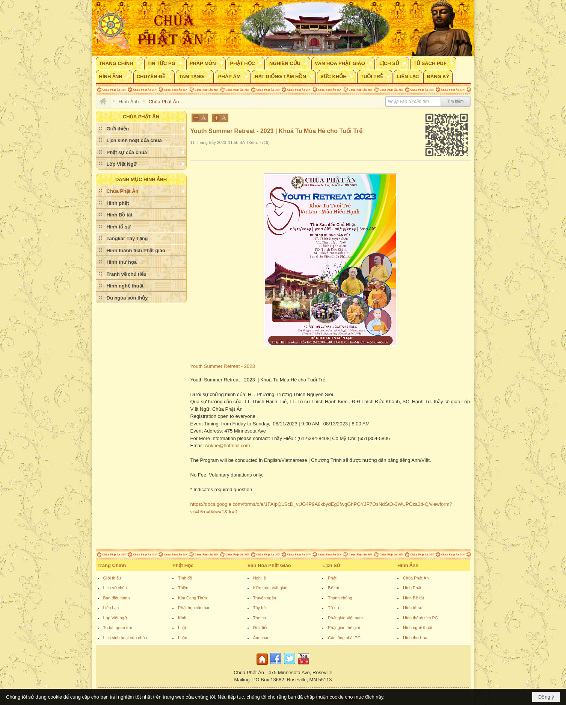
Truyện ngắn (264, 598)
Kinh (182, 618)
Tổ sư (333, 607)
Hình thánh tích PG (420, 618)
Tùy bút (260, 607)
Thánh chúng (340, 598)
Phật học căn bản (194, 607)
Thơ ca (259, 618)
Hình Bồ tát (413, 598)
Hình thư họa (415, 637)
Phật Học (182, 565)
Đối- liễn (261, 627)
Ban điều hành (116, 598)
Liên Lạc (111, 607)
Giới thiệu (112, 578)
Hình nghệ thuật (417, 627)
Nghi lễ (259, 578)
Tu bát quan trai (117, 627)
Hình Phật (412, 587)
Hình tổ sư (413, 607)
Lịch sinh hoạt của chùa (125, 637)
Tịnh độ (185, 578)
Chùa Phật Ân (416, 578)
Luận (182, 637)
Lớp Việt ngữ (115, 618)
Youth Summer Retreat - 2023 (223, 366)
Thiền (183, 587)
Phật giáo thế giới (344, 627)
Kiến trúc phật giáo (270, 587)
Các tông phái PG (344, 637)
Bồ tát (333, 587)
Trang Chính (112, 565)
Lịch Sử (331, 565)
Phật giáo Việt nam (345, 618)
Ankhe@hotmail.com (227, 445)
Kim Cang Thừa (192, 598)
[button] (119, 63)
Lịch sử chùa (115, 587)
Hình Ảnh (407, 565)
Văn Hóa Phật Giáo (269, 565)
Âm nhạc (261, 637)
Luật (182, 627)
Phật (332, 578)
